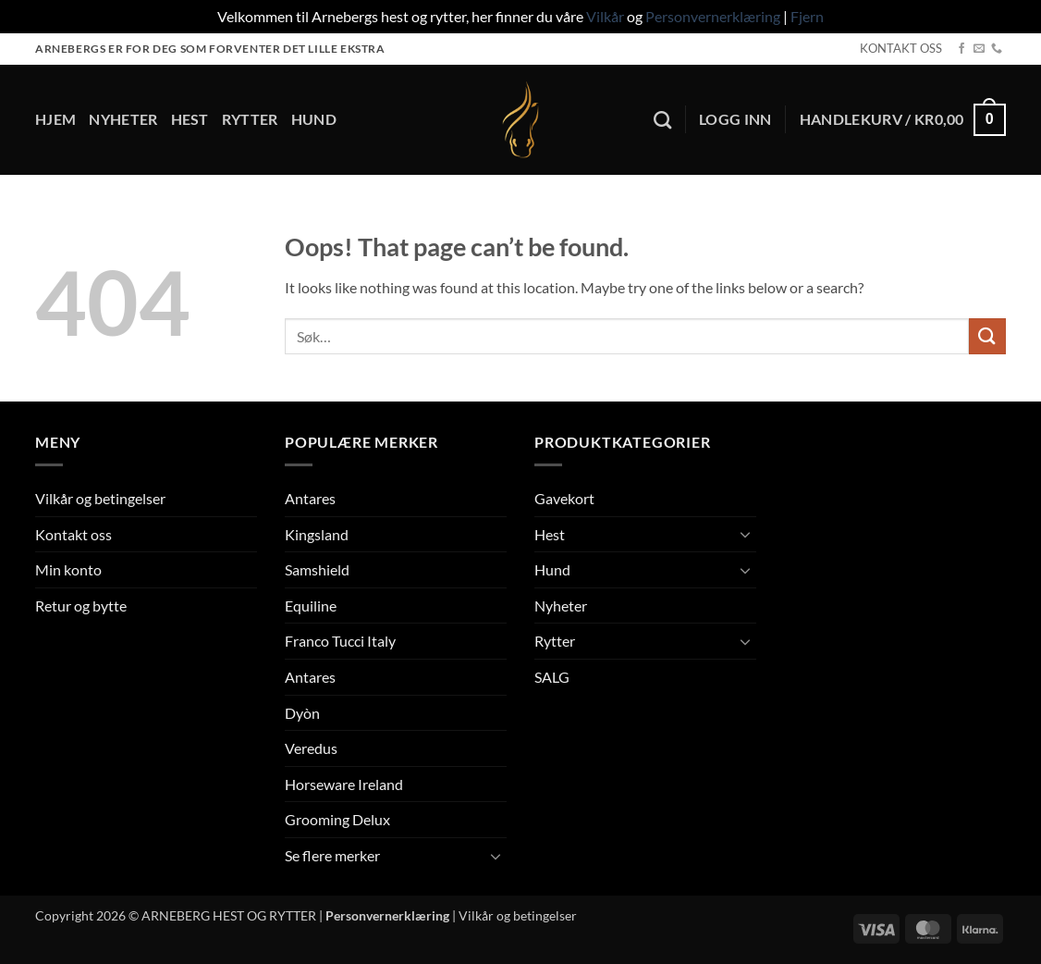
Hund (314, 119)
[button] (735, 119)
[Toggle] (495, 856)
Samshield (317, 569)
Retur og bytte (81, 605)
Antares (310, 498)
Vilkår (605, 16)
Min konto (68, 569)
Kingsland (317, 534)
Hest (190, 119)
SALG (551, 677)
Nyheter (123, 119)
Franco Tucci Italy (340, 640)
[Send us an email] (979, 49)
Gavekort (564, 498)
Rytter (250, 119)
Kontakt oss (73, 534)
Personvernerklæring (712, 16)
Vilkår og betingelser (100, 498)
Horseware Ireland (344, 784)
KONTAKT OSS (901, 48)
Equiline (311, 605)
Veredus (311, 748)
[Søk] (662, 120)
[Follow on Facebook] (961, 49)
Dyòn (302, 713)
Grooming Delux (337, 819)
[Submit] (987, 336)
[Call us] (996, 49)
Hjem (55, 119)
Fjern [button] (807, 16)
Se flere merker (332, 855)
